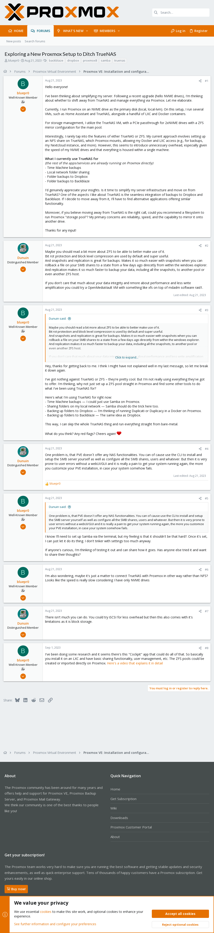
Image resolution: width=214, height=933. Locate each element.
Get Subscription (123, 798)
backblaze (56, 60)
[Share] (199, 81)
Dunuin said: (58, 318)
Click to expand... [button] (126, 357)
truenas (119, 60)
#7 (205, 611)
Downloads (119, 817)
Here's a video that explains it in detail (136, 663)
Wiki (113, 808)
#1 (205, 81)
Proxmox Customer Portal (131, 827)
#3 (205, 310)
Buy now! (16, 889)
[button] (87, 31)
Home (115, 789)
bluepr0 (13, 60)
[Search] (180, 12)
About (115, 836)
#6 (205, 569)
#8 (205, 648)
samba (105, 60)
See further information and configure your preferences (55, 924)
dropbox (73, 60)
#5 (205, 498)
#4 (205, 449)
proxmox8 (90, 60)
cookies (45, 911)
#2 (205, 245)
